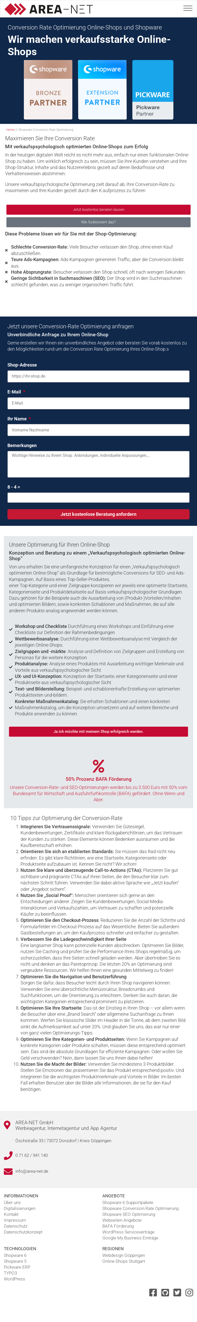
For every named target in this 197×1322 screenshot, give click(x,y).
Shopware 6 (15, 1255)
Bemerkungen (22, 445)
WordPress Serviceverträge (128, 1232)
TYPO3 (10, 1273)
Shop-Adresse (22, 365)
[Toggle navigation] (187, 7)
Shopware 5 (15, 1261)
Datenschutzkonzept (23, 1232)
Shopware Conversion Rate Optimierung (140, 1208)
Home (10, 130)
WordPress (14, 1278)
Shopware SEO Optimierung (128, 1214)
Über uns (12, 1202)
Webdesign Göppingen (123, 1255)
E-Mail (14, 391)
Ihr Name (17, 418)
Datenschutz (15, 1226)
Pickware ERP (17, 1267)
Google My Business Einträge (130, 1237)
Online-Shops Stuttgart (123, 1261)
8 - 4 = (13, 487)
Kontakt (11, 1214)
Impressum (15, 1220)
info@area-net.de (31, 1171)
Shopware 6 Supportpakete (127, 1202)
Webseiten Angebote (122, 1220)
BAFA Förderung (118, 1226)
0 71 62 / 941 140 (31, 1155)
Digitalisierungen (19, 1208)
